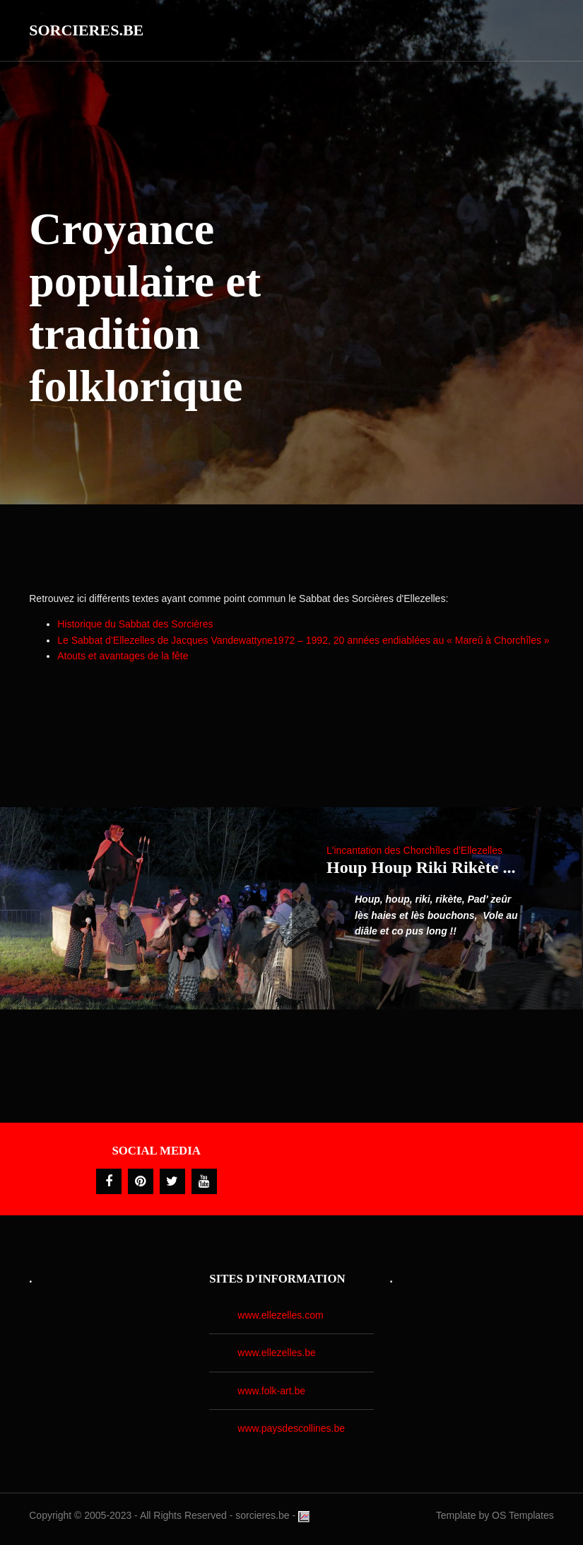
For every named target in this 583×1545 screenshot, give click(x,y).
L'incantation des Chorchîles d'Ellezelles (414, 850)
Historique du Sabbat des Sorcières (135, 624)
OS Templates (523, 1515)
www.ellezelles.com (280, 1315)
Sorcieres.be (86, 30)
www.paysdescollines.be (291, 1428)
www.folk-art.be (271, 1390)
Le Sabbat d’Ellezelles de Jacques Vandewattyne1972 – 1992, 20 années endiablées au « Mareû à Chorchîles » (303, 640)
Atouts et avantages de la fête (122, 655)
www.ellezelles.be (276, 1352)
